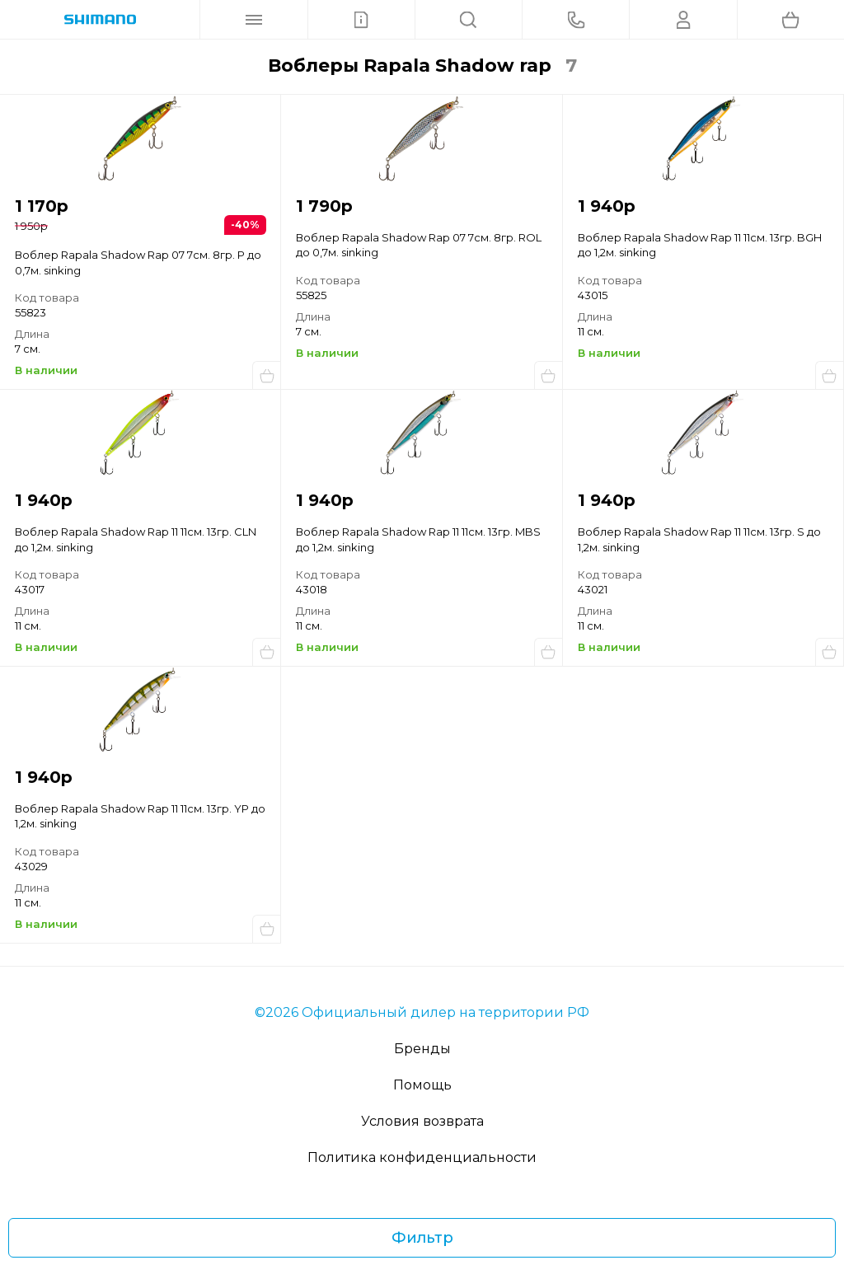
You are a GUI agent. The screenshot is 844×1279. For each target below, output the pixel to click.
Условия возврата (422, 1121)
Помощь (422, 1085)
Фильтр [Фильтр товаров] (422, 1238)
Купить (266, 375)
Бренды (422, 1048)
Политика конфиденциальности (422, 1157)
